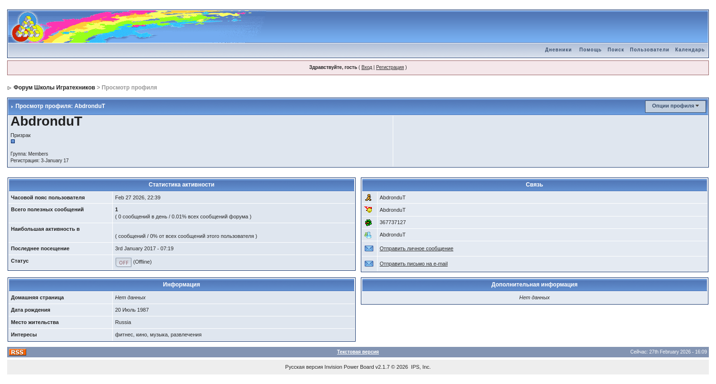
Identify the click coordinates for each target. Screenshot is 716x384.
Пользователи (649, 49)
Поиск (615, 49)
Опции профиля (673, 105)
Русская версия (304, 367)
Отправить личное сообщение (417, 248)
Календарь (690, 49)
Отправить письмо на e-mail (414, 263)
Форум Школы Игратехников (54, 87)
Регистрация (390, 67)
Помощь (590, 49)
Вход (366, 67)
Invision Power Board (349, 367)
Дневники (558, 49)
